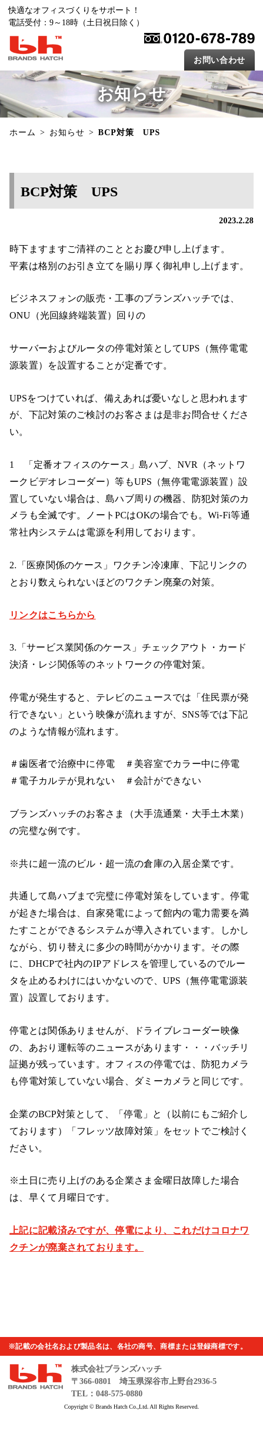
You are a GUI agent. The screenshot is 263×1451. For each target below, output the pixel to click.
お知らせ (67, 132)
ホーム (22, 132)
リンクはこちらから (52, 615)
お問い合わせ (219, 60)
